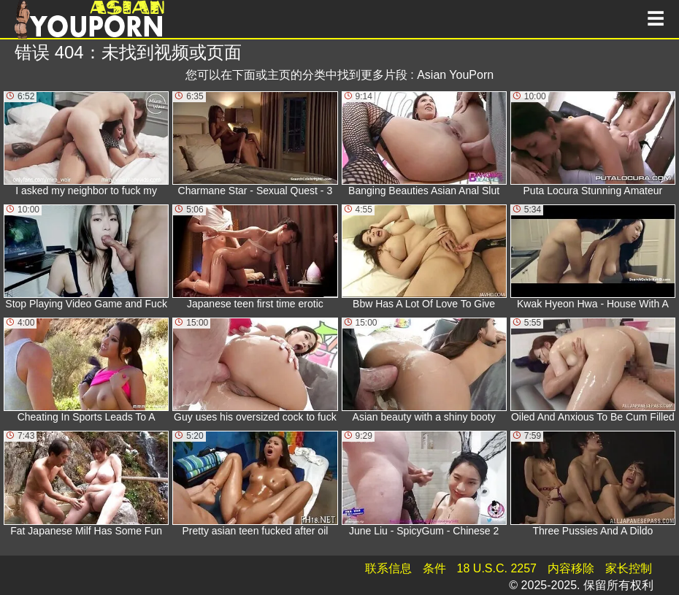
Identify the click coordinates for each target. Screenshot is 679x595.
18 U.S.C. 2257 (497, 568)
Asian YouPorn (455, 75)
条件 (434, 568)
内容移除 (571, 568)
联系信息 (388, 568)
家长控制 (628, 568)
